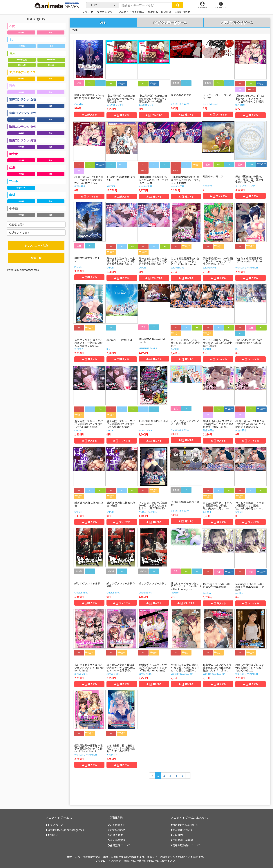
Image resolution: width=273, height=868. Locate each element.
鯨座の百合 (240, 104)
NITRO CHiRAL (146, 430)
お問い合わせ (116, 830)
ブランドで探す (19, 232)
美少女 (13, 154)
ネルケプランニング (245, 185)
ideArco (175, 592)
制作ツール (21, 187)
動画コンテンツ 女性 (22, 126)
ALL (103, 22)
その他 (13, 208)
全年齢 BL (51, 59)
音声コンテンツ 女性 (22, 99)
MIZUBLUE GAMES (180, 104)
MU (236, 349)
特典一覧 (36, 258)
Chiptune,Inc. (81, 592)
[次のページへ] (188, 775)
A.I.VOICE (110, 186)
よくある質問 (116, 840)
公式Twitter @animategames (66, 830)
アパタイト (79, 349)
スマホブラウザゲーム (236, 23)
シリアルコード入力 (36, 245)
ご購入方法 (115, 835)
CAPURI (110, 267)
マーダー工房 (145, 186)
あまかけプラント (115, 104)
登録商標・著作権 (182, 840)
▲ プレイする (153, 115)
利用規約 (177, 835)
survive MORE (177, 267)
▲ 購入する (89, 114)
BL (11, 39)
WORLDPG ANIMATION (246, 267)
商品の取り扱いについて (186, 845)
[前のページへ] (152, 775)
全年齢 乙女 (22, 59)
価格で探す (16, 224)
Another (207, 593)
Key (108, 349)
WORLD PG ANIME (148, 511)
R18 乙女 (22, 64)
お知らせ (52, 835)
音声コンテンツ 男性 (22, 113)
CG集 (12, 167)
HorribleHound (210, 104)
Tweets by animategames (23, 270)
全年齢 (21, 32)
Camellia (78, 104)
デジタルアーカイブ (22, 72)
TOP (75, 30)
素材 (12, 195)
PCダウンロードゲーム (170, 23)
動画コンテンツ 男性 (22, 140)
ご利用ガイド (116, 825)
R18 (50, 32)
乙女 (12, 26)
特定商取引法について (184, 825)
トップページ (54, 825)
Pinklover (207, 185)
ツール (13, 181)
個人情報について (182, 830)
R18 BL (51, 64)
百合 (12, 85)
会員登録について (119, 845)
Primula (78, 266)
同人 (12, 53)
